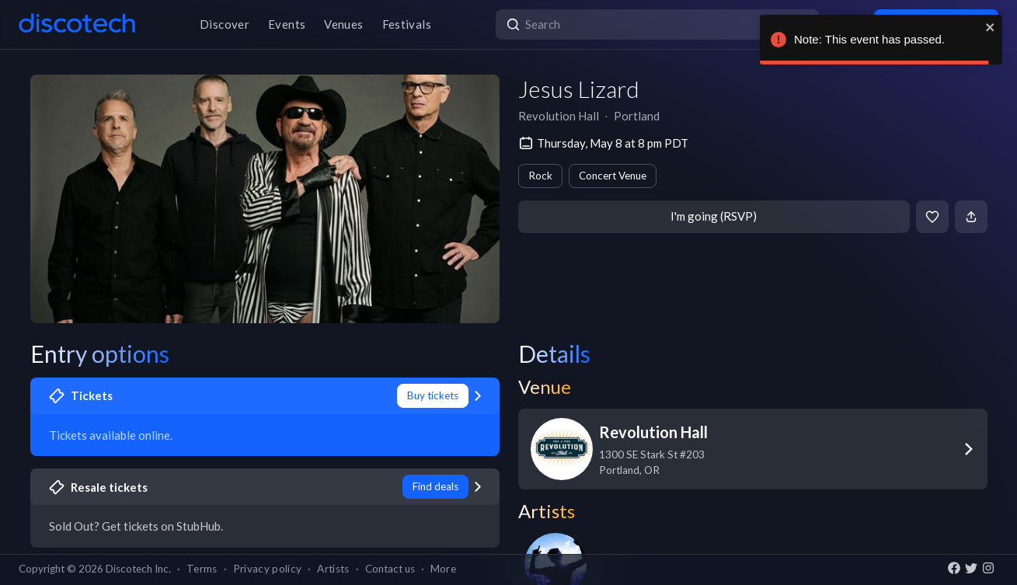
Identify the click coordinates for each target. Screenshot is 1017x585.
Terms (202, 568)
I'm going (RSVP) (713, 216)
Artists (333, 568)
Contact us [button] (390, 568)
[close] (990, 27)
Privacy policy (267, 568)
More (443, 568)
